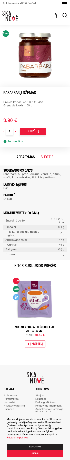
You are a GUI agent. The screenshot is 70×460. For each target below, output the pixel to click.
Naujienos (40, 399)
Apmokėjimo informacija (49, 409)
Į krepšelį (32, 131)
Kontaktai (9, 402)
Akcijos (39, 395)
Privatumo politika (14, 406)
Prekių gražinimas (45, 402)
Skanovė (9, 409)
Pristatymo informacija (48, 406)
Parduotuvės (11, 399)
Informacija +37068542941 (19, 3)
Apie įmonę (10, 395)
